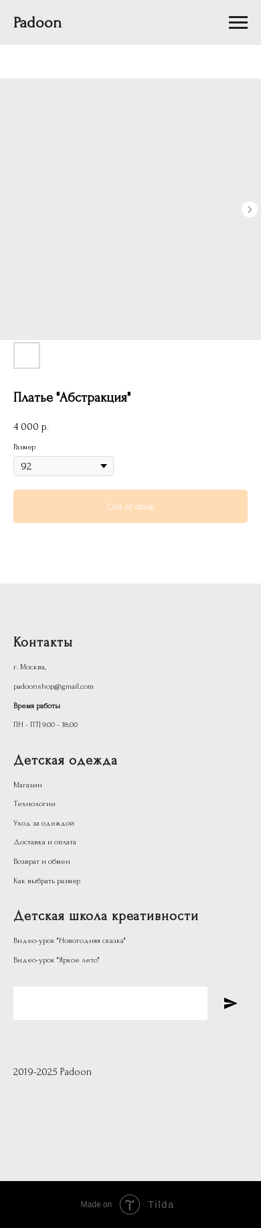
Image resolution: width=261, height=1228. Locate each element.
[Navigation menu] (238, 23)
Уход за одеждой (43, 823)
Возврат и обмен (41, 861)
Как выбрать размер (46, 881)
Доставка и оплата (44, 842)
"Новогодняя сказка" (91, 940)
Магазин (27, 785)
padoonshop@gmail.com (53, 686)
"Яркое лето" (78, 960)
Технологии (34, 803)
